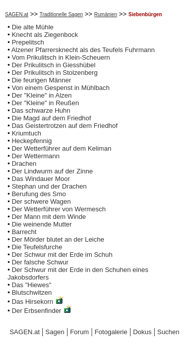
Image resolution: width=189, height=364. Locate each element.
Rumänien (105, 14)
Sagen (55, 332)
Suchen (168, 332)
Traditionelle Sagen (61, 14)
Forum (79, 332)
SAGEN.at (16, 14)
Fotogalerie (111, 332)
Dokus (142, 332)
